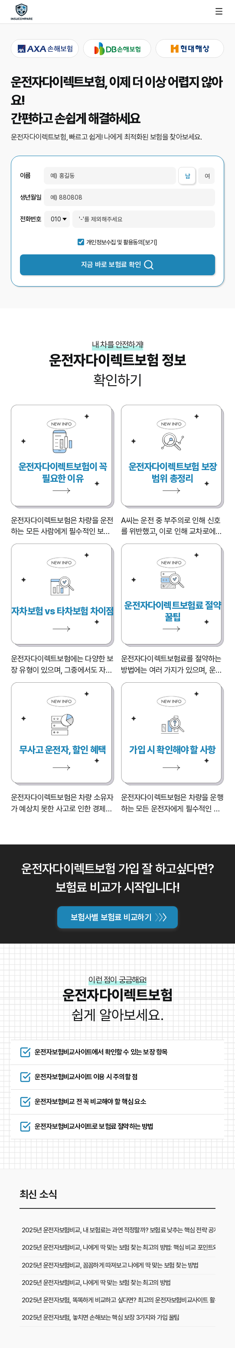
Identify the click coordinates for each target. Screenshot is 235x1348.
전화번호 (30, 219)
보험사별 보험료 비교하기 (111, 917)
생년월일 (30, 197)
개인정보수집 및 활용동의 (114, 242)
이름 (25, 176)
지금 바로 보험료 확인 (117, 264)
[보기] (150, 242)
